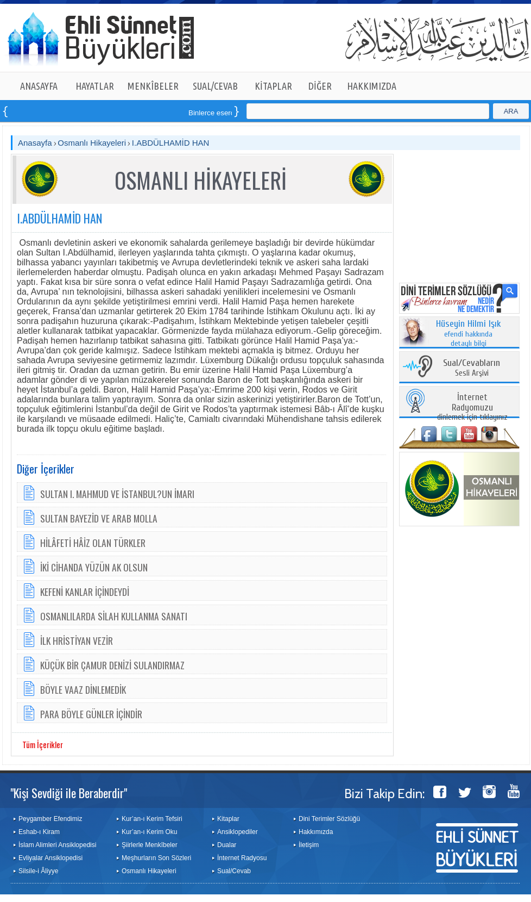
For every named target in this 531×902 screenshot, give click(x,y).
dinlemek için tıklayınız (472, 407)
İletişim (309, 845)
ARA (511, 111)
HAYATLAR (94, 85)
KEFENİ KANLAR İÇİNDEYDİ (84, 591)
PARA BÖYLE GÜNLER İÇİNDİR (91, 714)
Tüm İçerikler (42, 744)
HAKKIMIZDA (371, 85)
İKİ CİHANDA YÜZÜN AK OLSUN (94, 567)
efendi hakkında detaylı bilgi (468, 334)
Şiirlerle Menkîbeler (150, 845)
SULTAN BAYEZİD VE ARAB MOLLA (98, 518)
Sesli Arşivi (471, 368)
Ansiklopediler (237, 832)
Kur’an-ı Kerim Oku (149, 832)
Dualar (226, 845)
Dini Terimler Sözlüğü (329, 819)
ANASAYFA (39, 85)
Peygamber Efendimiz (50, 819)
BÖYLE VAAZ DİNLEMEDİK (83, 689)
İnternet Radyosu (242, 858)
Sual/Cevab (234, 871)
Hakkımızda (316, 832)
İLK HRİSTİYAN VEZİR (76, 640)
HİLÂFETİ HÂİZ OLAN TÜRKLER (93, 543)
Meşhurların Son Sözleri (156, 858)
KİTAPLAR (273, 85)
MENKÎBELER (153, 85)
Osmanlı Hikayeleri (92, 142)
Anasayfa (35, 142)
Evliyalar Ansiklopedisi (50, 858)
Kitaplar (228, 819)
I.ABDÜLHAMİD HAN (171, 142)
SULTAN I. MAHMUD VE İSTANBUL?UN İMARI (117, 494)
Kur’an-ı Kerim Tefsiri (152, 819)
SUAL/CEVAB (215, 85)
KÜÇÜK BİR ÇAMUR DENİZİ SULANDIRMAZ (112, 665)
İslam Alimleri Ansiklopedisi (57, 845)
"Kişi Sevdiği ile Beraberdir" (68, 792)
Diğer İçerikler (45, 469)
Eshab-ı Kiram (39, 832)
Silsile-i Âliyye (38, 871)
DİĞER (320, 85)
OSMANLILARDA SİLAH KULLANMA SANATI (113, 616)
